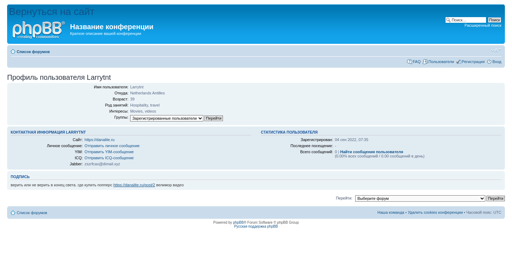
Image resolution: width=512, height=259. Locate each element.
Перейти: (344, 198)
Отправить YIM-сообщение (109, 152)
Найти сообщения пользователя (371, 152)
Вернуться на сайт (52, 11)
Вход (496, 61)
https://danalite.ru (99, 140)
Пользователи (441, 61)
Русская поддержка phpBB (256, 226)
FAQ (417, 61)
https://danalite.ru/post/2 (134, 185)
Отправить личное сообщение (112, 146)
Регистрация (473, 61)
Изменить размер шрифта (496, 50)
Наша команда (391, 212)
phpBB (238, 222)
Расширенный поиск (482, 25)
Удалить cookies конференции (435, 212)
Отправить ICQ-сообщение (109, 158)
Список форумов (33, 52)
